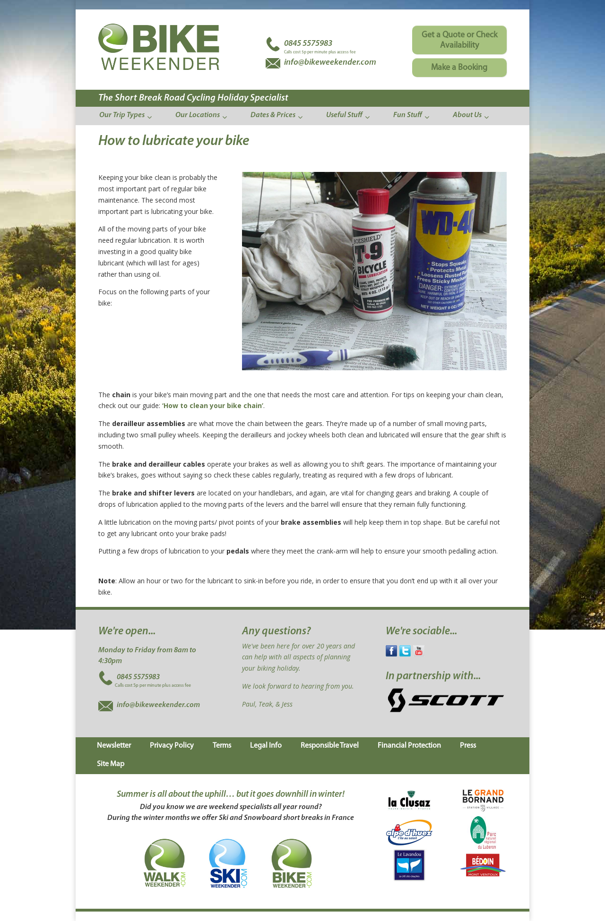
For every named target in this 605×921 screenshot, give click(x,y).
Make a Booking (459, 67)
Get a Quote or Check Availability (459, 40)
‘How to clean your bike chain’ (212, 405)
